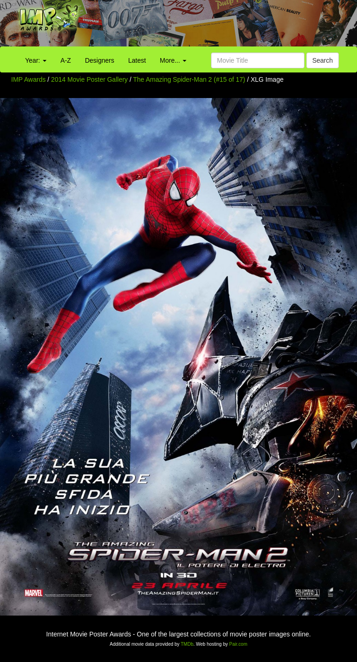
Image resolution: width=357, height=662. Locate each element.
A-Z (65, 60)
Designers (99, 60)
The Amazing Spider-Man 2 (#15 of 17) (189, 79)
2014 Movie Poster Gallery (89, 79)
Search (322, 60)
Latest (137, 60)
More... (173, 60)
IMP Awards (28, 79)
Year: (35, 60)
